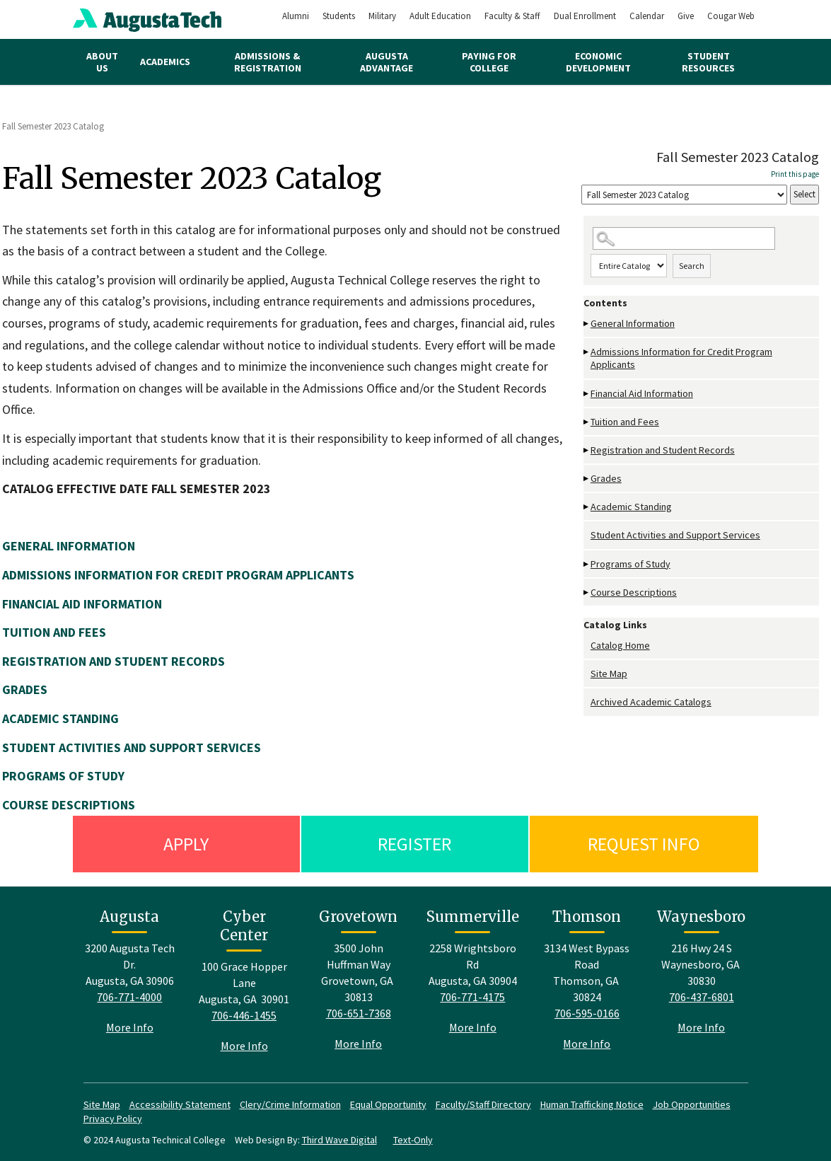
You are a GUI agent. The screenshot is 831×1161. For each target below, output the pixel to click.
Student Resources (708, 62)
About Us (102, 62)
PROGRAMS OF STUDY (63, 776)
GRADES (24, 689)
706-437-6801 (701, 997)
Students (338, 16)
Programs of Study (630, 564)
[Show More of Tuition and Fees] (587, 422)
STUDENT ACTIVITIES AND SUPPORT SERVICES (131, 747)
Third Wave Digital (339, 1139)
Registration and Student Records (663, 450)
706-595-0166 (587, 1013)
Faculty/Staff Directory (483, 1104)
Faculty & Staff (512, 16)
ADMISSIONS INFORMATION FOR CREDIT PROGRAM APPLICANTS (178, 575)
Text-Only (413, 1139)
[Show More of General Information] (587, 323)
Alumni (295, 16)
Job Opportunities (692, 1104)
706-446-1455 (244, 1015)
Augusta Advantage (386, 62)
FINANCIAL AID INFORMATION (82, 604)
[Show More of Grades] (587, 478)
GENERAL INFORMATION (68, 546)
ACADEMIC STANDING (60, 718)
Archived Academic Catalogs (651, 701)
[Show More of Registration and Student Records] (587, 450)
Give (686, 16)
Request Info (644, 843)
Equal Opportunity (388, 1104)
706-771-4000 (129, 997)
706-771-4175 (472, 997)
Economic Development (598, 62)
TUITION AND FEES (54, 632)
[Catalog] (684, 195)
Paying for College (489, 62)
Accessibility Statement (180, 1104)
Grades (606, 478)
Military (382, 16)
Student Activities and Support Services (675, 534)
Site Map (609, 673)
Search (691, 265)
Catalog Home (620, 645)
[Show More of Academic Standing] (587, 507)
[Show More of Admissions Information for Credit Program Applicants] (587, 352)
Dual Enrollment (585, 16)
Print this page (795, 174)
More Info (129, 1027)
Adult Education (440, 16)
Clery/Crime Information (290, 1104)
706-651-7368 (358, 1013)
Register (414, 843)
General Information (633, 323)
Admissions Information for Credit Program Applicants (681, 358)
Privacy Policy (112, 1118)
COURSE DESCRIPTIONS (68, 805)
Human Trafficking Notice (592, 1104)
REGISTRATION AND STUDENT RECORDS (113, 661)
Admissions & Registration (267, 62)
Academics (165, 61)
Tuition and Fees (625, 421)
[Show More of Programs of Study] (587, 564)
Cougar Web (731, 16)
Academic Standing (631, 506)
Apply (186, 843)
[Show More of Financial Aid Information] (587, 394)
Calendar (646, 16)
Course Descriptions (634, 592)
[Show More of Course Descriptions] (587, 592)
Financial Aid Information (642, 393)
